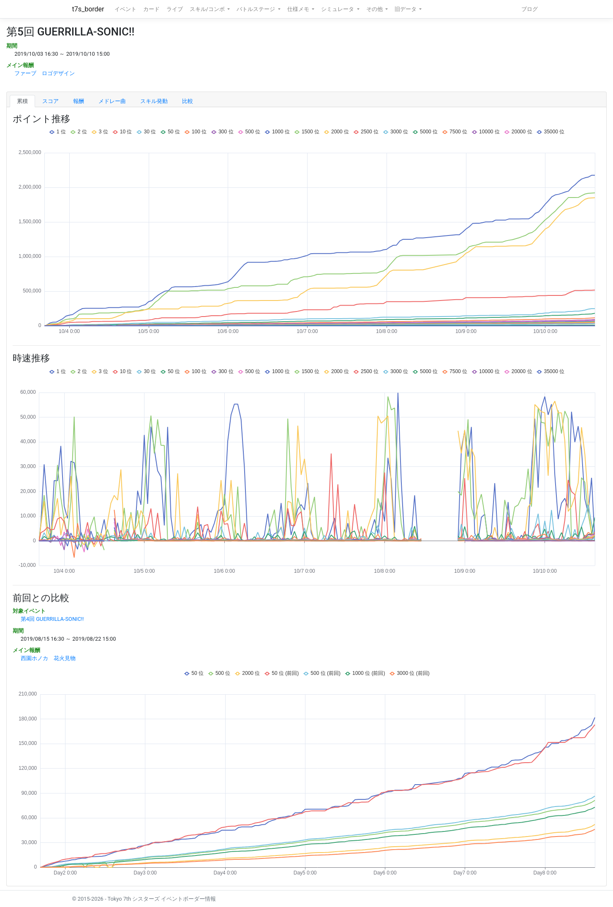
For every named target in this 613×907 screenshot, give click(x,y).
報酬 (78, 101)
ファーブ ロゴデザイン (44, 73)
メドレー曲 (112, 101)
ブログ (529, 9)
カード (151, 9)
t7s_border (88, 9)
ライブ (174, 9)
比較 (187, 101)
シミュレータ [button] (338, 9)
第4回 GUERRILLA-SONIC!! (52, 619)
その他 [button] (375, 9)
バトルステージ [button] (256, 9)
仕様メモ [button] (299, 9)
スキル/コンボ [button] (208, 9)
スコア (50, 101)
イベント (125, 9)
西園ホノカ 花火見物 (48, 658)
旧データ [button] (406, 9)
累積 (22, 101)
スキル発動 (154, 101)
